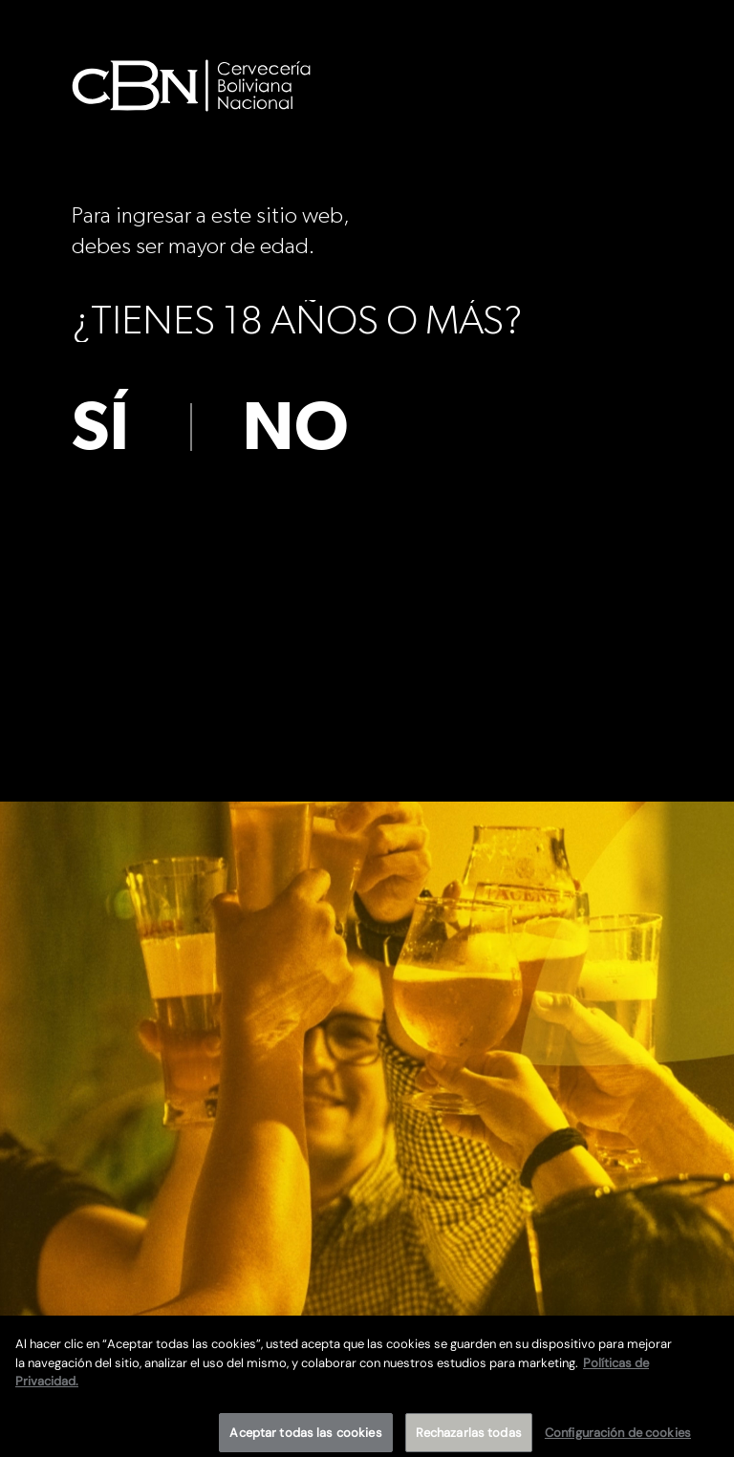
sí (100, 428)
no (295, 428)
